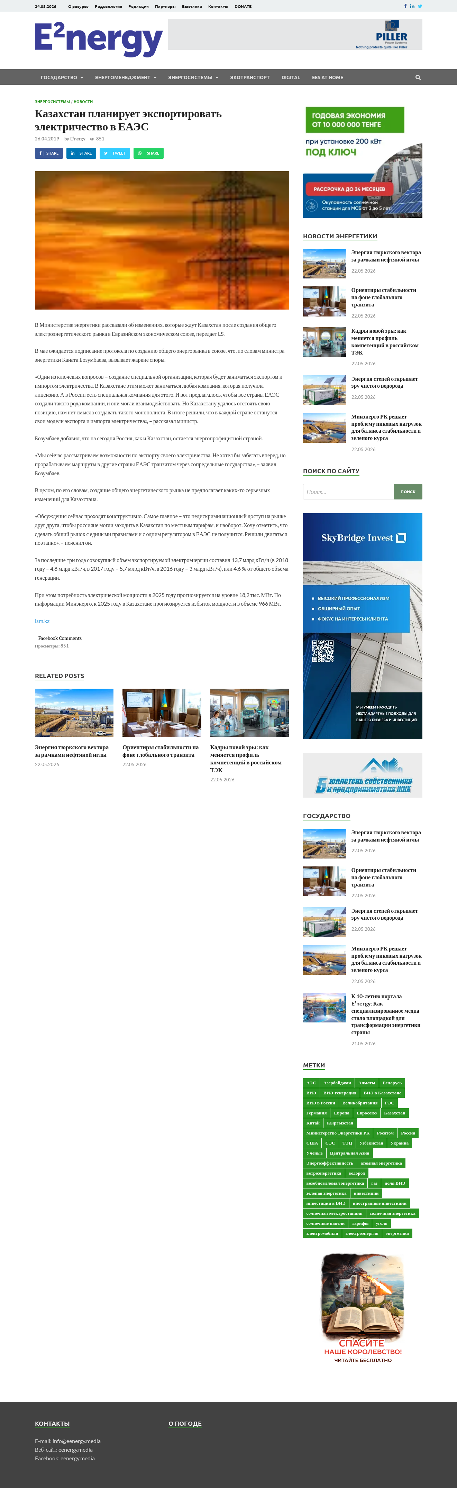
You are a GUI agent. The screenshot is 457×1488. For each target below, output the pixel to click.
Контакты (218, 6)
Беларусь (392, 1082)
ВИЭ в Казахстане (382, 1092)
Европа (341, 1112)
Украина (400, 1143)
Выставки (192, 6)
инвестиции (366, 1193)
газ (374, 1183)
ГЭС (389, 1102)
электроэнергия (362, 1233)
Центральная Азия (349, 1153)
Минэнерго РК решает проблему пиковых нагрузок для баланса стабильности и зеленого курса (386, 427)
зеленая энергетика (327, 1193)
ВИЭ (311, 1092)
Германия (317, 1112)
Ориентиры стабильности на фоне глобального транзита (160, 750)
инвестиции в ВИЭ (326, 1203)
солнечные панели (326, 1223)
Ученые (315, 1153)
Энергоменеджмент (122, 77)
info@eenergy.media (77, 1441)
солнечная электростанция (335, 1213)
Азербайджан (337, 1082)
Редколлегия (108, 6)
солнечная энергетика (392, 1213)
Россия (408, 1133)
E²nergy (77, 138)
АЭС (311, 1082)
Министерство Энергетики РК (338, 1133)
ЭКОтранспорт (250, 77)
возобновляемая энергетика (335, 1183)
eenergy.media (75, 1449)
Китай (313, 1123)
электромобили (322, 1233)
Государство (59, 77)
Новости (83, 101)
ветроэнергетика (324, 1173)
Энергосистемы (190, 77)
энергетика (397, 1233)
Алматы (366, 1082)
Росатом (385, 1133)
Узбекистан (371, 1143)
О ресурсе (78, 6)
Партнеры (165, 6)
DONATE (243, 6)
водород (357, 1173)
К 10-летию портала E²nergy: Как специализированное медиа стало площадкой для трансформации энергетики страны (386, 1014)
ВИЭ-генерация (339, 1092)
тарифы (360, 1223)
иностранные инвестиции (379, 1203)
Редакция (138, 6)
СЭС (330, 1143)
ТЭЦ (347, 1143)
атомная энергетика (381, 1163)
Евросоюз (367, 1112)
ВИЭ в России (321, 1102)
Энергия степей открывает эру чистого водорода (384, 382)
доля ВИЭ (395, 1183)
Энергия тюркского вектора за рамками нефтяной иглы (72, 750)
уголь (381, 1223)
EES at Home (327, 77)
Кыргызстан (340, 1123)
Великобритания (360, 1102)
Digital (291, 77)
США (312, 1143)
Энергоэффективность (330, 1163)
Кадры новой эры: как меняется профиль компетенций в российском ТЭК (246, 758)
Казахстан (394, 1112)
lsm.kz (42, 620)
